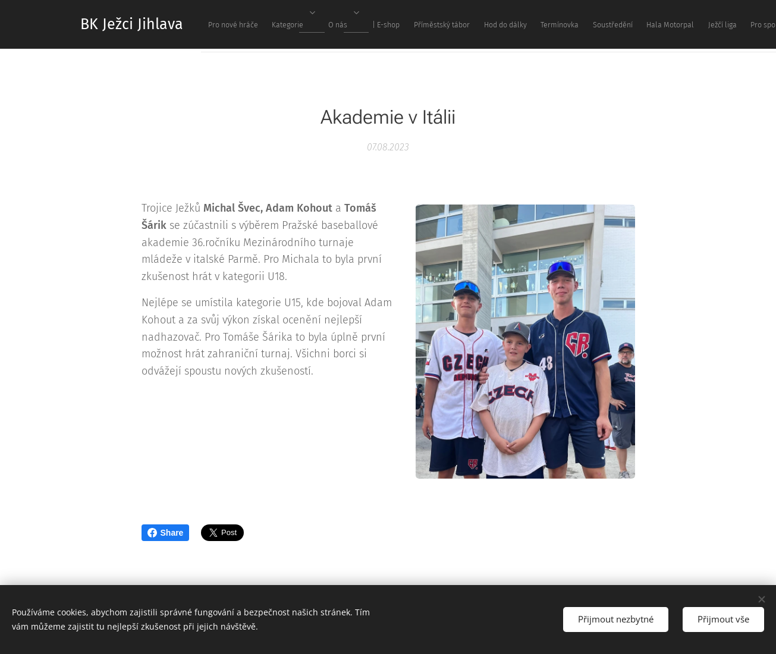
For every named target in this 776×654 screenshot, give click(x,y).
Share (165, 532)
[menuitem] (402, 24)
